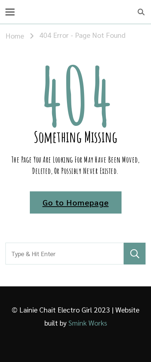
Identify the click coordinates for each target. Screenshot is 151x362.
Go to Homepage (76, 202)
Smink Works (87, 322)
